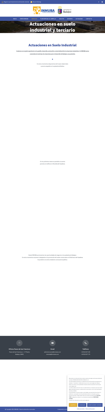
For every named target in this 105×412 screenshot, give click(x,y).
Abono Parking (37, 2)
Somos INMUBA (24, 19)
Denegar (82, 405)
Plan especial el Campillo (48, 19)
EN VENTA (69, 19)
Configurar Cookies (95, 405)
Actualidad (79, 19)
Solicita (61, 19)
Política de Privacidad (90, 408)
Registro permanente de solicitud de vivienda (16, 2)
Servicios (34, 19)
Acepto (73, 405)
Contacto (89, 19)
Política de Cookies (81, 408)
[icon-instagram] (102, 2)
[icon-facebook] (99, 2)
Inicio (15, 19)
